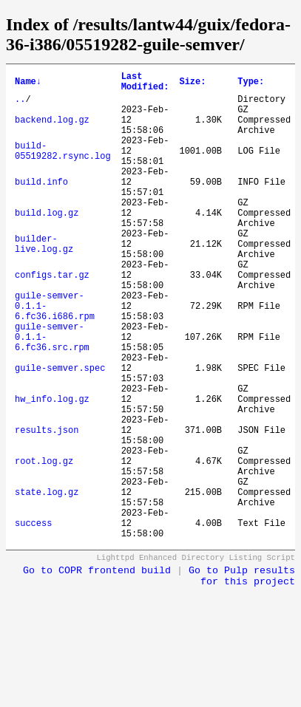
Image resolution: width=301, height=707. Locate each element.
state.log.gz (46, 582)
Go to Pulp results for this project (242, 676)
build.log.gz (46, 243)
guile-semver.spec (60, 432)
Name (28, 84)
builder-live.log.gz (44, 280)
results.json (46, 507)
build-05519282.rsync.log (63, 167)
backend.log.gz (52, 130)
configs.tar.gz (52, 318)
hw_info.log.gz (52, 469)
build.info (41, 205)
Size (192, 84)
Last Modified (145, 84)
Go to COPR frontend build (97, 670)
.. (20, 105)
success (33, 620)
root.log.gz (44, 545)
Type (250, 84)
